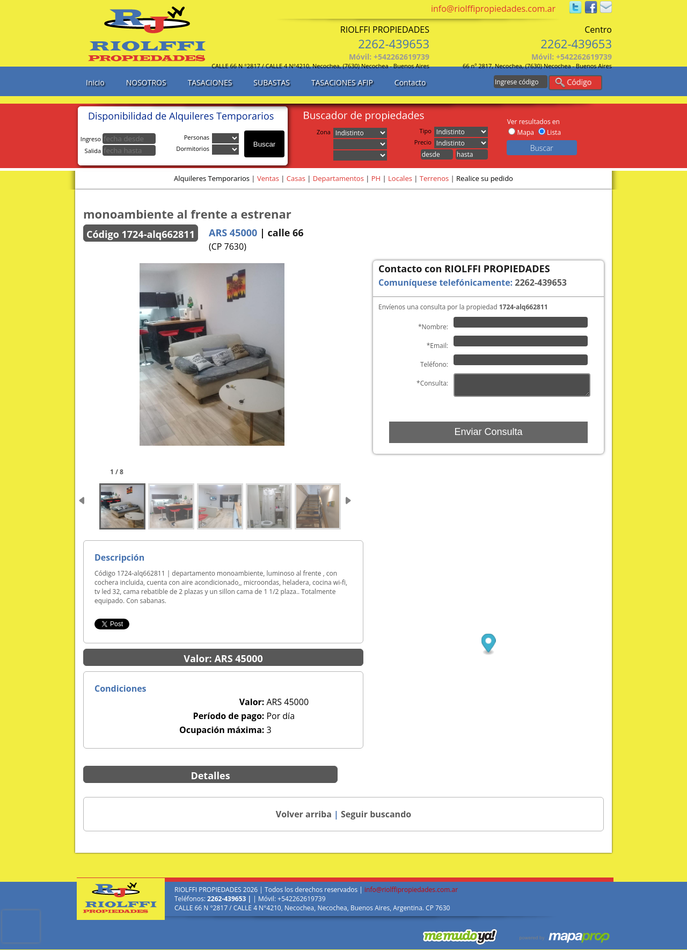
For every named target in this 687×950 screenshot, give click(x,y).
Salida (120, 151)
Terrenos (434, 178)
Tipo (427, 131)
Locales (400, 178)
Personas (198, 137)
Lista (554, 132)
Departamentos (338, 178)
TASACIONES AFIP (342, 82)
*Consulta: (432, 383)
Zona (325, 132)
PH (376, 178)
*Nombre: (433, 326)
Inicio (95, 82)
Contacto (410, 82)
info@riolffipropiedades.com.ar (493, 8)
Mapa (525, 132)
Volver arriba (304, 814)
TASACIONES (210, 82)
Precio (424, 142)
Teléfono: (434, 364)
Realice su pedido (484, 178)
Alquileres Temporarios (212, 178)
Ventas (268, 178)
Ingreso (118, 139)
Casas (296, 178)
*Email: (437, 345)
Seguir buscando (376, 814)
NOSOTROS (146, 82)
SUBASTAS (271, 82)
